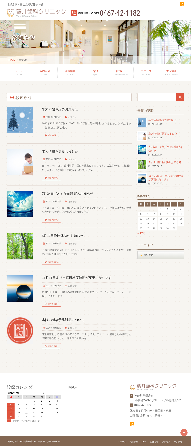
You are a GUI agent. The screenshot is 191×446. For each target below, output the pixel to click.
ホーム (19, 73)
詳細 (158, 414)
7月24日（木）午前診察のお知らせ (69, 193)
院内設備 (44, 73)
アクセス (146, 73)
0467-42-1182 (143, 404)
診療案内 (70, 73)
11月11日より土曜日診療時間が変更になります (79, 277)
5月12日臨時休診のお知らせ (64, 235)
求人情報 (171, 73)
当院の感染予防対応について (64, 319)
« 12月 (141, 232)
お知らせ (120, 73)
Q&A (95, 73)
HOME (12, 59)
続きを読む (53, 134)
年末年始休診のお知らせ (61, 108)
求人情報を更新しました (61, 151)
